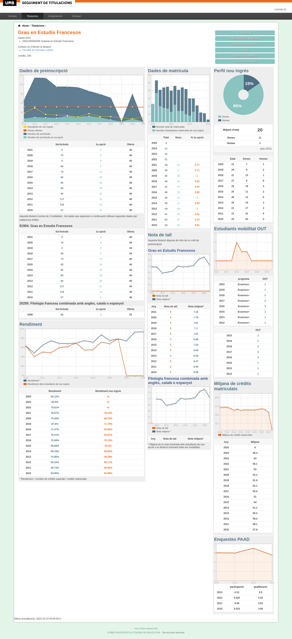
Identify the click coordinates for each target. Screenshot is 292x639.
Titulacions (32, 16)
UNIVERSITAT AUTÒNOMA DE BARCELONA (137, 632)
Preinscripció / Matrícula (245, 38)
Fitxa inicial (244, 32)
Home (25, 25)
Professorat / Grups (245, 44)
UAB (10, 3)
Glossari (76, 16)
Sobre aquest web (149, 628)
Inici (136, 628)
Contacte (280, 9)
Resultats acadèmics (245, 55)
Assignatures (55, 16)
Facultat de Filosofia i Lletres (37, 50)
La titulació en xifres (245, 61)
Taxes (245, 49)
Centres (12, 16)
